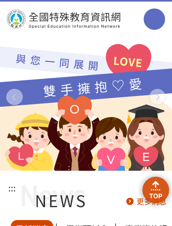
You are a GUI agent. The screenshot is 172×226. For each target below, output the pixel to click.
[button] (14, 97)
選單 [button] (154, 19)
